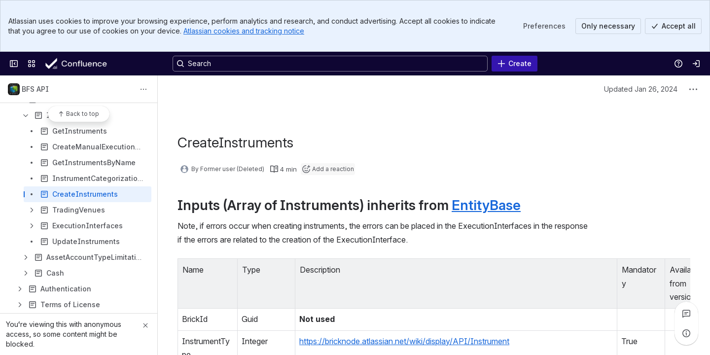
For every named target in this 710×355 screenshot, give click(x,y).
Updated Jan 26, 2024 (640, 89)
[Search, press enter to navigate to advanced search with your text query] (330, 63)
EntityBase (486, 205)
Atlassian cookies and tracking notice (243, 31)
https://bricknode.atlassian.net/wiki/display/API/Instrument (404, 341)
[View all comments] (686, 313)
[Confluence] (84, 63)
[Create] (514, 63)
